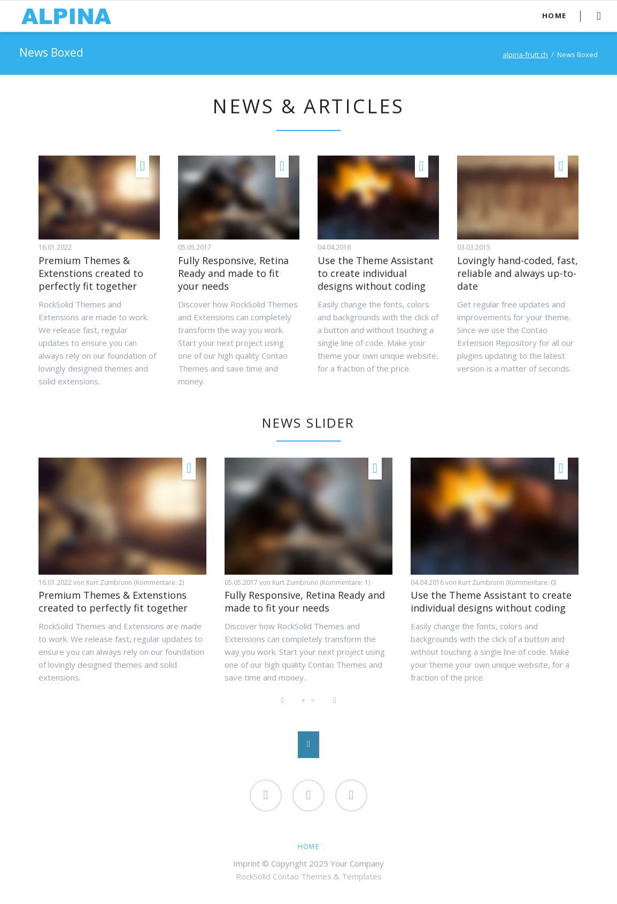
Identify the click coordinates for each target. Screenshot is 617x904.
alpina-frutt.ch (525, 54)
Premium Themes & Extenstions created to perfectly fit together (90, 273)
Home (308, 846)
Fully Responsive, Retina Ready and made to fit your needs (233, 273)
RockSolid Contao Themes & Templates (309, 876)
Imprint (246, 863)
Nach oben (308, 744)
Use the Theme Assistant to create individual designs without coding (376, 273)
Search (598, 16)
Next (335, 700)
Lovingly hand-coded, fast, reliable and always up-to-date (517, 273)
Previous (282, 700)
